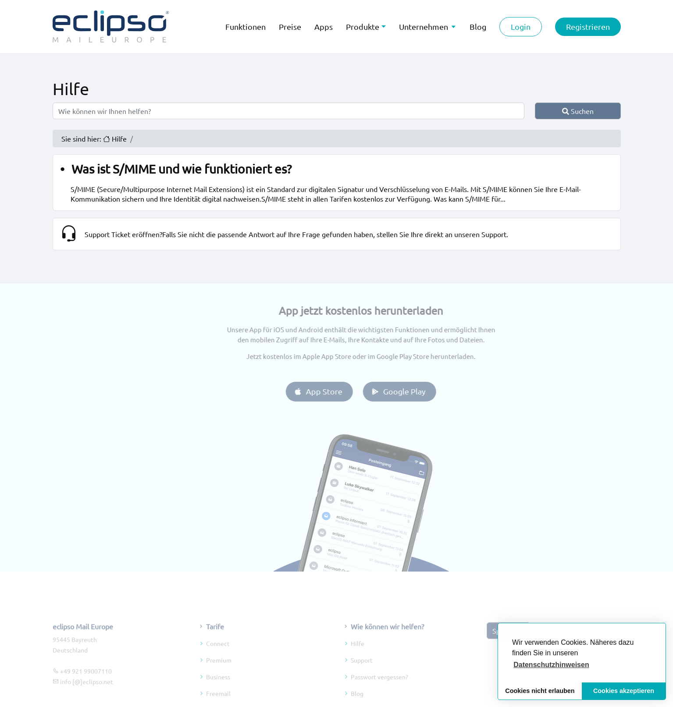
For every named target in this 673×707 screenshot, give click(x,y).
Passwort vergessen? (379, 690)
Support (362, 674)
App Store (331, 391)
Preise (290, 26)
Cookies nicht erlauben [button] (539, 690)
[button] (551, 664)
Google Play (412, 391)
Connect (218, 657)
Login (521, 26)
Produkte (362, 26)
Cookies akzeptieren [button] (623, 690)
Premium (218, 674)
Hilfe (357, 657)
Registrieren (588, 26)
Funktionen (245, 26)
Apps (323, 26)
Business (218, 690)
